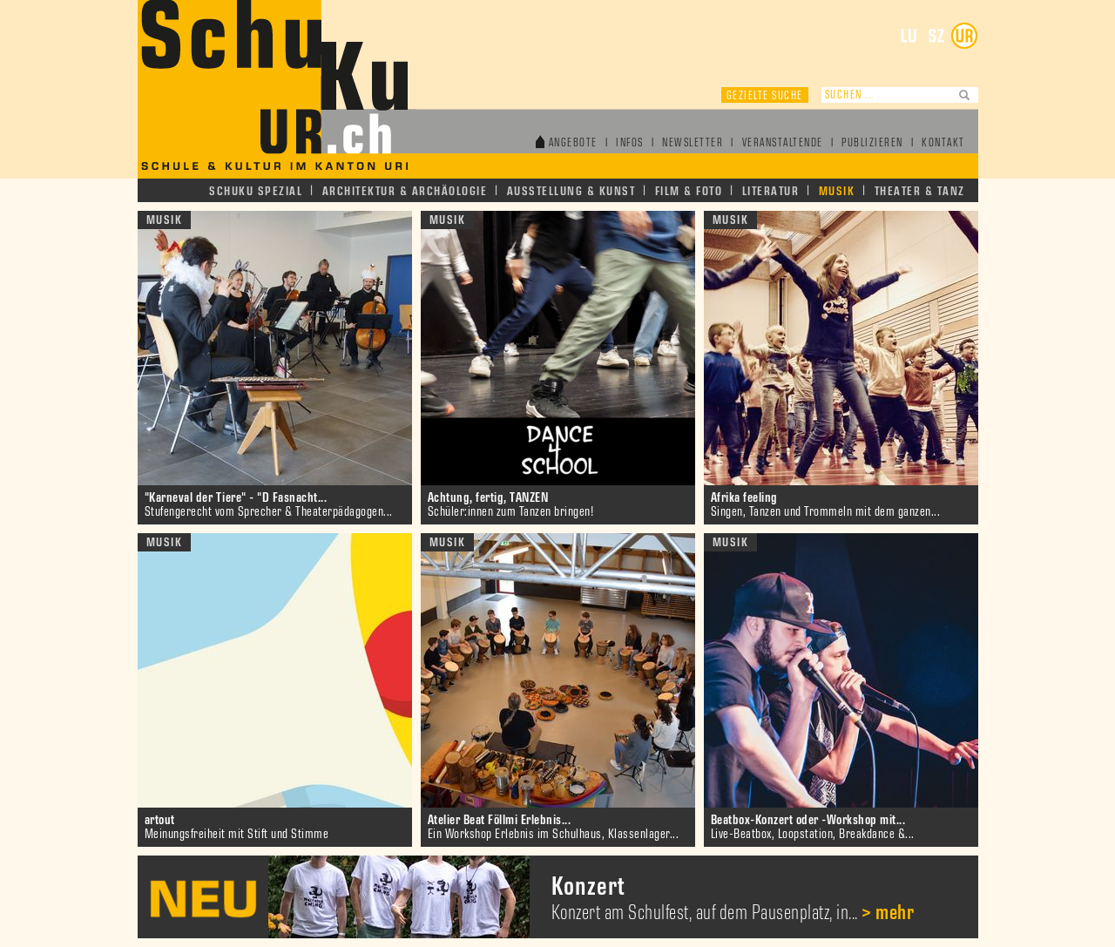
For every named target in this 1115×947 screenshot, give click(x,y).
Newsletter (692, 143)
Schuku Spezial (255, 191)
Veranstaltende (782, 143)
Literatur (771, 191)
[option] (558, 897)
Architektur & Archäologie (405, 191)
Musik (837, 191)
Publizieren (872, 143)
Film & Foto (689, 191)
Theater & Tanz (920, 191)
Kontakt (943, 143)
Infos (630, 143)
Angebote (573, 143)
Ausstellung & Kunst (571, 191)
